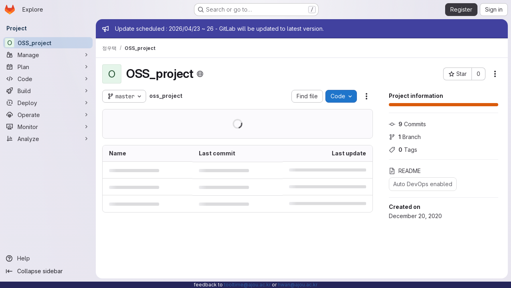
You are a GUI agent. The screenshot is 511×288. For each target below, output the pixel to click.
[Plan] (48, 66)
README (405, 170)
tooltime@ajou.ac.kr (247, 285)
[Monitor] (48, 126)
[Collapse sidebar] (48, 271)
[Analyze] (48, 138)
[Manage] (48, 54)
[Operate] (48, 114)
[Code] (48, 78)
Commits (407, 124)
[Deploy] (48, 102)
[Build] (48, 90)
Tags (403, 149)
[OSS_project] (48, 42)
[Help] (48, 258)
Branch (405, 136)
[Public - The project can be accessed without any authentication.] (200, 74)
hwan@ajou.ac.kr (297, 285)
